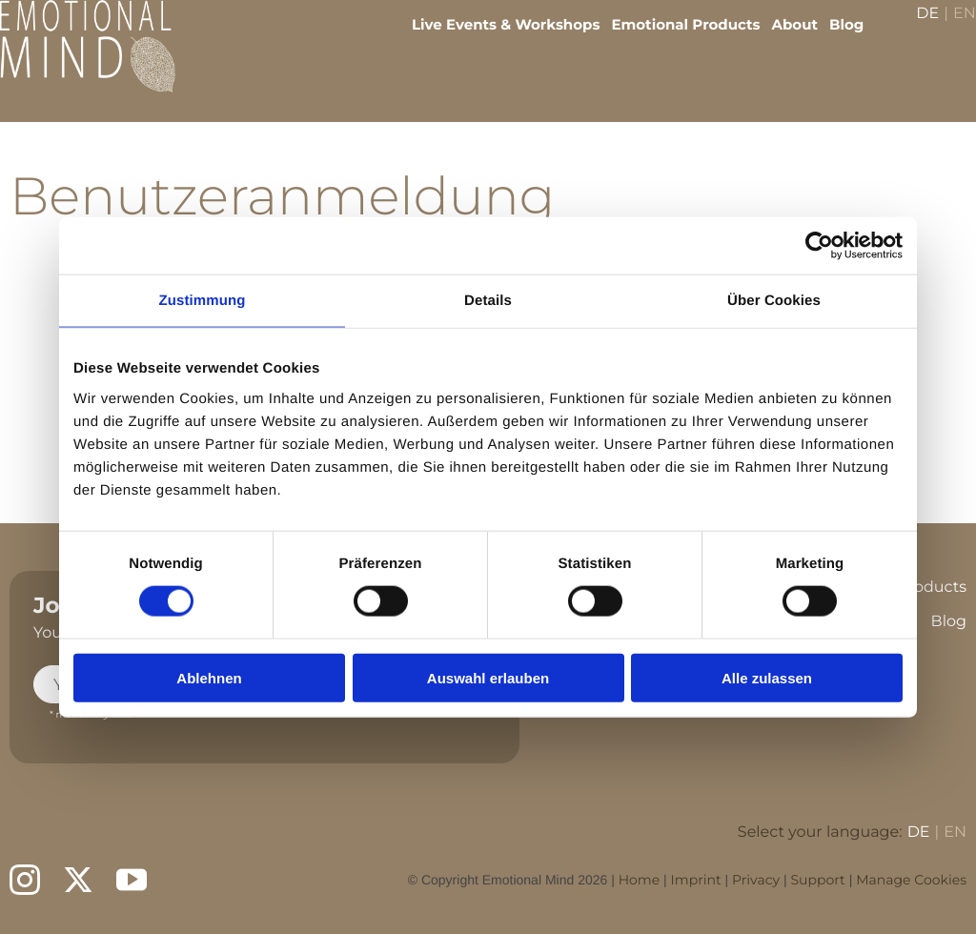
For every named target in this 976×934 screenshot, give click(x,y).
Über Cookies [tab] (774, 301)
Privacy (756, 879)
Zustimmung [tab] (202, 301)
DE (914, 29)
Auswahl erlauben (488, 677)
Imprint (696, 879)
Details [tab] (488, 301)
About (781, 39)
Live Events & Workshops (491, 39)
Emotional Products (672, 39)
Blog (832, 39)
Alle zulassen (767, 677)
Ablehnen (208, 677)
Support (817, 879)
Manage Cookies (911, 879)
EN (950, 29)
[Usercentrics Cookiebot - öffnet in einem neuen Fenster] (819, 246)
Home (639, 879)
